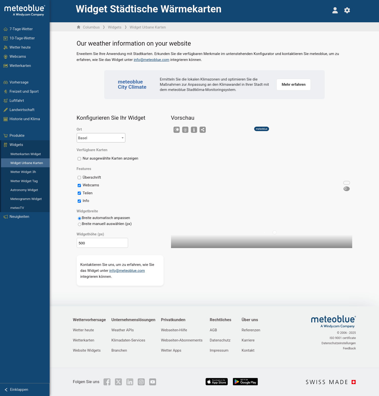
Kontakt (247, 350)
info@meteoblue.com (152, 59)
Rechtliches (220, 319)
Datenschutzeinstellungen (339, 343)
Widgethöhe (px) (90, 234)
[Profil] (335, 10)
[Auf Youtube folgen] (152, 382)
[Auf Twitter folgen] (118, 382)
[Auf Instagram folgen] (141, 382)
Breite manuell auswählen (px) (107, 224)
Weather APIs (122, 330)
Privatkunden (173, 319)
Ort (79, 129)
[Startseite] (25, 10)
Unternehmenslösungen (133, 319)
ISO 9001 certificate (343, 338)
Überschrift (92, 177)
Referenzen (250, 330)
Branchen (119, 350)
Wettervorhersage (89, 319)
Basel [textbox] (82, 138)
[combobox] (101, 137)
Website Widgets (87, 350)
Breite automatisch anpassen (106, 218)
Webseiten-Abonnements (182, 340)
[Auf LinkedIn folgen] (130, 382)
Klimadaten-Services (128, 340)
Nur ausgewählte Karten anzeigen (110, 158)
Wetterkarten (83, 340)
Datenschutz (220, 340)
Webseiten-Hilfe (174, 330)
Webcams (91, 185)
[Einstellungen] (347, 10)
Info (86, 200)
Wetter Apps (171, 350)
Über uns (249, 319)
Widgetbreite (87, 211)
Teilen (88, 193)
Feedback (349, 348)
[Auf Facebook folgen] (107, 382)
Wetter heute (83, 330)
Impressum (219, 350)
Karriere (247, 340)
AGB (213, 330)
